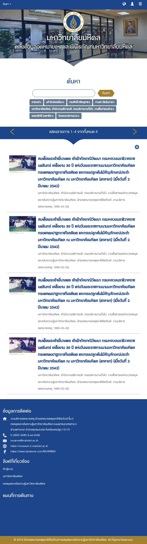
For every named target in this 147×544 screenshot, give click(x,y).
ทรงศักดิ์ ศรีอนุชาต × (79, 102)
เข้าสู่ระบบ (8, 469)
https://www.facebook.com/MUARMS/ (33, 451)
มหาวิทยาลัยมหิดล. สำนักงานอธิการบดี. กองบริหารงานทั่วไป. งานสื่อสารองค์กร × (73, 109)
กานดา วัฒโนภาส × (104, 102)
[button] (124, 3)
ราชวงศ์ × (36, 102)
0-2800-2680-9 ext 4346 (25, 435)
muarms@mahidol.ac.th (24, 440)
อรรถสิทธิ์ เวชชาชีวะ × (42, 116)
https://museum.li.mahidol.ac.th (29, 446)
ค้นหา (106, 93)
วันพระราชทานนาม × (68, 116)
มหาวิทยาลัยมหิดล (12, 476)
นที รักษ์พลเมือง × (55, 102)
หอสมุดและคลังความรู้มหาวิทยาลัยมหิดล (24, 483)
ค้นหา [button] (7, 4)
